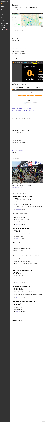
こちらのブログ (18, 209)
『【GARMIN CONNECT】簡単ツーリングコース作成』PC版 (21, 108)
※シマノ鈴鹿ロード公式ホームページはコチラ (19, 187)
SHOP (2, 13)
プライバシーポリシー (14, 418)
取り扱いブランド (14, 416)
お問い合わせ (13, 417)
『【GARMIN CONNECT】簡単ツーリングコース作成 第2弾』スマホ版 (23, 110)
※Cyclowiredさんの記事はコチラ (17, 150)
